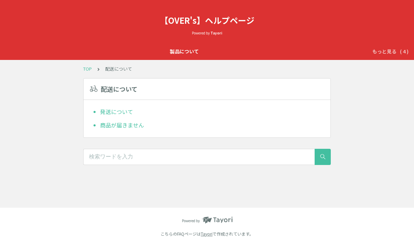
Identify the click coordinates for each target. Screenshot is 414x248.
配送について (298, 51)
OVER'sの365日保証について (162, 51)
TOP (87, 68)
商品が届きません (122, 125)
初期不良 (264, 51)
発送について (116, 111)
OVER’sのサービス (224, 51)
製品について (106, 51)
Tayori (207, 234)
